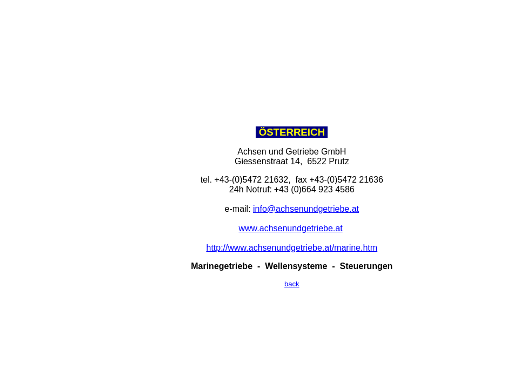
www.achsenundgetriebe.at (291, 228)
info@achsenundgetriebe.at (306, 208)
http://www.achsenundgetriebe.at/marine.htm (291, 247)
